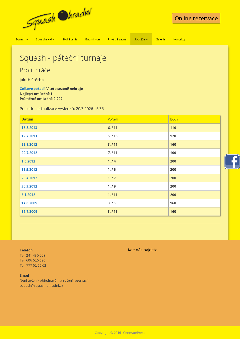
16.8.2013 (29, 127)
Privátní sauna (117, 39)
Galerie (160, 39)
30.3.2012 (29, 186)
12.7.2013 (29, 136)
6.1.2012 (28, 194)
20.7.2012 (29, 152)
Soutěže (141, 39)
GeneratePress (134, 333)
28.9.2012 (29, 144)
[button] (27, 39)
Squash (22, 39)
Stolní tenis (70, 39)
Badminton (92, 39)
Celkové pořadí (32, 88)
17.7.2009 (29, 211)
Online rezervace (196, 18)
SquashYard (45, 39)
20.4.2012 (29, 178)
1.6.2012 (28, 161)
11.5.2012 (29, 169)
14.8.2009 (29, 203)
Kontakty (179, 39)
